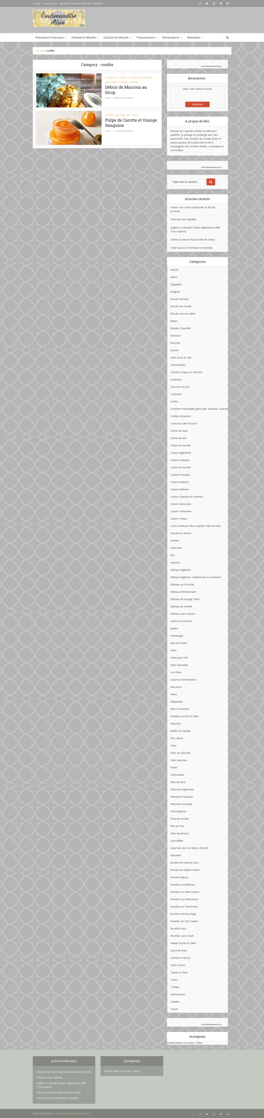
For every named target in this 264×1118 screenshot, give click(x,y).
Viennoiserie (145, 37)
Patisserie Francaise (49, 37)
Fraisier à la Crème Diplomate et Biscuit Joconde (63, 1072)
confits (122, 77)
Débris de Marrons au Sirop (126, 89)
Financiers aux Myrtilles (183, 219)
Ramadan (193, 37)
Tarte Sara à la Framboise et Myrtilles (191, 247)
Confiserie (110, 77)
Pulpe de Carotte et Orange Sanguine (131, 122)
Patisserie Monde (83, 37)
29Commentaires (123, 98)
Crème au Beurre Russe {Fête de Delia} (192, 239)
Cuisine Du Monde (116, 37)
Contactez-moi (50, 3)
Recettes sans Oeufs (126, 115)
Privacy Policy (82, 1113)
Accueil (36, 3)
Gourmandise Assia (63, 1113)
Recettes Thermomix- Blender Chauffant (81, 3)
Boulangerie (170, 37)
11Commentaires (123, 130)
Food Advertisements (210, 66)
